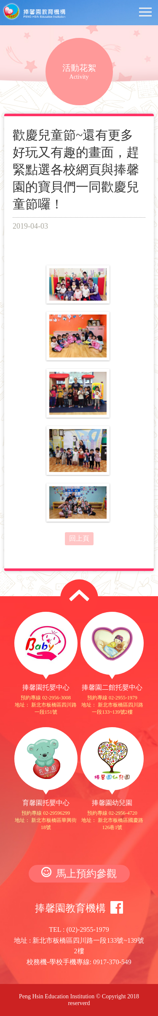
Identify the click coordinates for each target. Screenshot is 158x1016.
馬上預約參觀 (79, 873)
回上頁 (79, 538)
